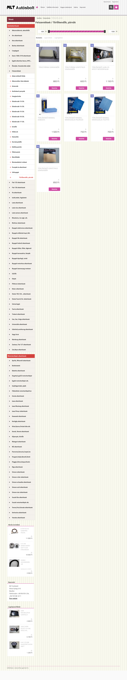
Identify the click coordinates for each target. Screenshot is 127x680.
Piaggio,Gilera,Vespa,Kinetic (21, 462)
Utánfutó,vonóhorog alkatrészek (22, 329)
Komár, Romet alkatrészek (20, 431)
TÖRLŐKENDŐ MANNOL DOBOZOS (46, 119)
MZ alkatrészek (17, 447)
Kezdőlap (39, 18)
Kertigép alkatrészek (18, 421)
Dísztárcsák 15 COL (18, 111)
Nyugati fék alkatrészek (19, 238)
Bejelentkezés (107, 2)
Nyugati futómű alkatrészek (21, 243)
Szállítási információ (52, 7)
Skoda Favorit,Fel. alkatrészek (21, 299)
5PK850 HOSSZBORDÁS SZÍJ (25, 562)
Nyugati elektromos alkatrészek (22, 228)
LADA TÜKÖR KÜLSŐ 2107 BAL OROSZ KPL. (26, 629)
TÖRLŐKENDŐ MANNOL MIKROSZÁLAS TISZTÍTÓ (100, 119)
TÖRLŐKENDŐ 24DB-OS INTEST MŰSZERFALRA (100, 68)
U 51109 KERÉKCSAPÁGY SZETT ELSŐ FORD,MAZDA (25, 547)
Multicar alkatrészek (18, 223)
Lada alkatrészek (17, 203)
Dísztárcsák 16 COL (18, 116)
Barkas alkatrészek (18, 46)
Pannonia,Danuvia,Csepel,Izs (21, 452)
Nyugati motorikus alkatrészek (22, 263)
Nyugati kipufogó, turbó (19, 258)
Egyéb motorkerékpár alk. (20, 381)
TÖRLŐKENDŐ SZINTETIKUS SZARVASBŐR (48, 169)
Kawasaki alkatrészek (19, 416)
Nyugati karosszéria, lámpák (21, 253)
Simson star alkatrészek (19, 492)
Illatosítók (15, 137)
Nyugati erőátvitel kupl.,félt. (21, 233)
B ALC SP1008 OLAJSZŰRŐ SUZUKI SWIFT (26, 644)
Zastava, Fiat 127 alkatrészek (21, 344)
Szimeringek (16, 304)
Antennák (15, 86)
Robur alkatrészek (18, 289)
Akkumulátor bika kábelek (20, 81)
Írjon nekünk (13, 598)
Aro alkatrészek (17, 35)
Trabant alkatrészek (18, 314)
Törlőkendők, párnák (26, 177)
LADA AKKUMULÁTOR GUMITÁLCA (25, 613)
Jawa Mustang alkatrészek (20, 406)
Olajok (14, 279)
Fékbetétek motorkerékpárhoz (21, 391)
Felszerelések (16, 71)
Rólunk (43, 7)
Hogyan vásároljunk (66, 7)
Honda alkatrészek (18, 396)
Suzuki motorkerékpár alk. (20, 502)
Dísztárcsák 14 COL (18, 106)
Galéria (76, 7)
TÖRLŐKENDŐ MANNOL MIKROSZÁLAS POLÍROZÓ (74, 119)
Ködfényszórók (17, 147)
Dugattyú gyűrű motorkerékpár (22, 376)
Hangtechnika (16, 96)
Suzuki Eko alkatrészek (19, 497)
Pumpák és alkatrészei (19, 167)
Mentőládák (16, 157)
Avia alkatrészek (17, 40)
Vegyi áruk (15, 334)
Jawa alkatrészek (17, 401)
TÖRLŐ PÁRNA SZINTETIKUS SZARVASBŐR (75, 68)
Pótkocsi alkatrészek (18, 284)
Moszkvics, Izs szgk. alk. (19, 218)
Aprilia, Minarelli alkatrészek (21, 360)
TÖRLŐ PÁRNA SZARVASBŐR (49, 67)
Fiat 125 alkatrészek (18, 182)
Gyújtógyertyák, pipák (19, 386)
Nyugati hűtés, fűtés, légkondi (21, 248)
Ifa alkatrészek (17, 192)
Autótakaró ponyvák (18, 91)
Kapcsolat (83, 7)
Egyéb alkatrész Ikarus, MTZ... (21, 61)
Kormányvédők (17, 142)
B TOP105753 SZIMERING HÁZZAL (25, 531)
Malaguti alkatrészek (18, 441)
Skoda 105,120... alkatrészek (21, 294)
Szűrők (14, 273)
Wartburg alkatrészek (19, 339)
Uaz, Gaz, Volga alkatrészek (21, 319)
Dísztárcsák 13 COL (18, 101)
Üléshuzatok (16, 152)
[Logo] (20, 7)
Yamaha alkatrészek (18, 517)
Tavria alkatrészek (18, 309)
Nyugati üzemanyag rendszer (21, 268)
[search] (111, 7)
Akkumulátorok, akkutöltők (21, 30)
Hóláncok (15, 132)
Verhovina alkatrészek (19, 512)
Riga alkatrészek (17, 467)
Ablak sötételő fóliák (18, 76)
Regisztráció (115, 2)
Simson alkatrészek (18, 472)
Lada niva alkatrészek (19, 208)
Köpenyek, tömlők (18, 436)
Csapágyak (15, 51)
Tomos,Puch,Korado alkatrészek (22, 507)
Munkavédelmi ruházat (19, 162)
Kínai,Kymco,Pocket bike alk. (21, 426)
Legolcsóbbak (48, 38)
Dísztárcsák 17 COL (18, 122)
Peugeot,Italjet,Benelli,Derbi (21, 457)
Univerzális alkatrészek (19, 324)
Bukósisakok (16, 365)
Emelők (14, 127)
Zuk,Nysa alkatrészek (19, 349)
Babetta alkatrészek (18, 371)
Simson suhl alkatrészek (20, 487)
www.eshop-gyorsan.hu (21, 668)
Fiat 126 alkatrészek (18, 187)
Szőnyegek (15, 172)
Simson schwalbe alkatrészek (21, 482)
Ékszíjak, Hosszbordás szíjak (21, 66)
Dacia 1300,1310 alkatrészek (21, 56)
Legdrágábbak (58, 38)
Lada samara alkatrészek (20, 213)
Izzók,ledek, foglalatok (19, 197)
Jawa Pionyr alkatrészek (19, 411)
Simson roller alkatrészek (20, 477)
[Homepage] (37, 7)
